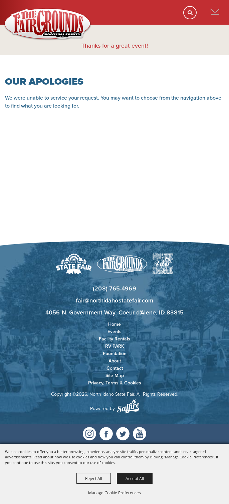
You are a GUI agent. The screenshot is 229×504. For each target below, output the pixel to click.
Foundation (115, 353)
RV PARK (114, 346)
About (114, 360)
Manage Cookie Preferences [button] (114, 492)
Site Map (114, 375)
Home (114, 324)
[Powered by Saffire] (128, 406)
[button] (192, 15)
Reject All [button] (93, 478)
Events (114, 331)
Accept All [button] (135, 478)
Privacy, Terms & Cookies (114, 382)
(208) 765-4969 (114, 288)
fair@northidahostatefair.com (114, 300)
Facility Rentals (114, 338)
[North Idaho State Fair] (47, 24)
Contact (114, 368)
